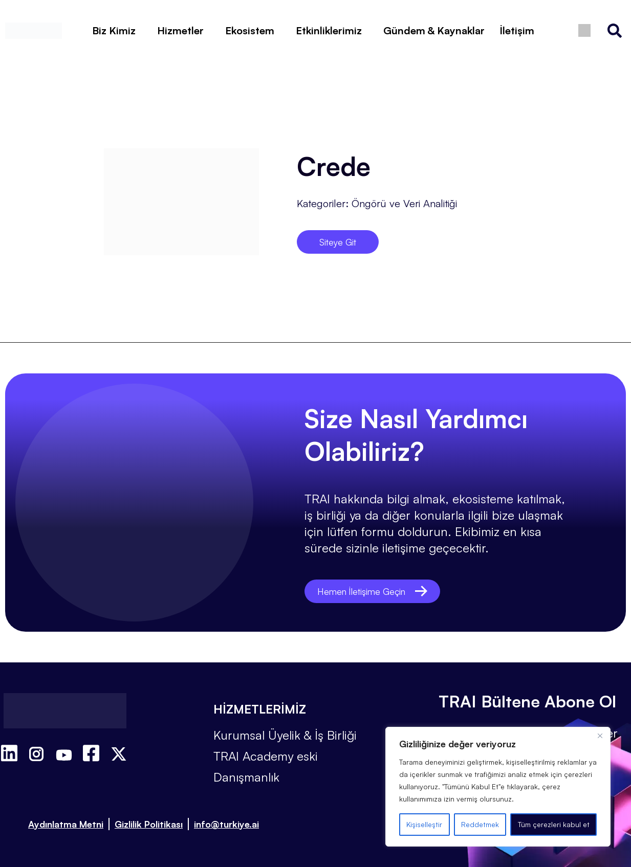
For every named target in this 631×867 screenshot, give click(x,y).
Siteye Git (337, 241)
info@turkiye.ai (226, 824)
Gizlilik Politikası (149, 824)
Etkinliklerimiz (329, 30)
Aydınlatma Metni (65, 824)
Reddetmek (480, 824)
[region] (498, 787)
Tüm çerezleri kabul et (554, 824)
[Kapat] (600, 735)
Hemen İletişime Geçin (378, 591)
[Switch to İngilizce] (584, 30)
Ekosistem (249, 30)
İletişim (517, 30)
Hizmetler (180, 30)
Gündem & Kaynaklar (434, 30)
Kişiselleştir (424, 824)
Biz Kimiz (114, 30)
